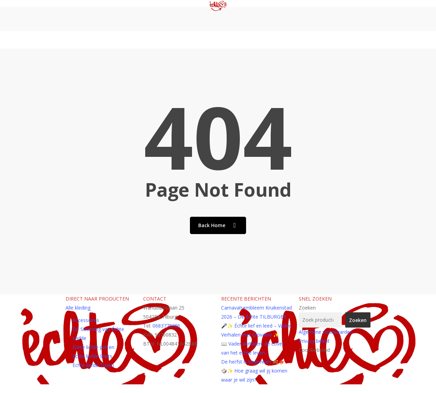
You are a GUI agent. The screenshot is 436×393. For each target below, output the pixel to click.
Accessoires (85, 320)
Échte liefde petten (93, 347)
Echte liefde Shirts (92, 356)
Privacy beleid (314, 341)
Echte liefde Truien (93, 365)
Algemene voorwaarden (325, 332)
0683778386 (166, 325)
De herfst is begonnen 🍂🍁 (252, 361)
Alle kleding (78, 307)
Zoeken (307, 307)
